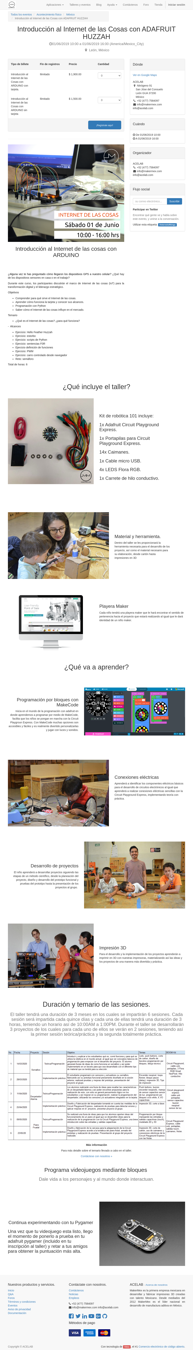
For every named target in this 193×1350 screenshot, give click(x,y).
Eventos (13, 1305)
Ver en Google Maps (145, 75)
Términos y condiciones (22, 1301)
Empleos (74, 1297)
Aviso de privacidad (19, 1309)
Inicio (11, 1290)
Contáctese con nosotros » (96, 1156)
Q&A (11, 1294)
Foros (11, 1297)
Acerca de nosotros (156, 1284)
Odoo (126, 1347)
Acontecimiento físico (49, 14)
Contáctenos (76, 1290)
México (70, 14)
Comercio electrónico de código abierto (161, 1346)
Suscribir (174, 201)
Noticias (73, 1294)
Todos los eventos (21, 14)
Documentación (17, 1313)
